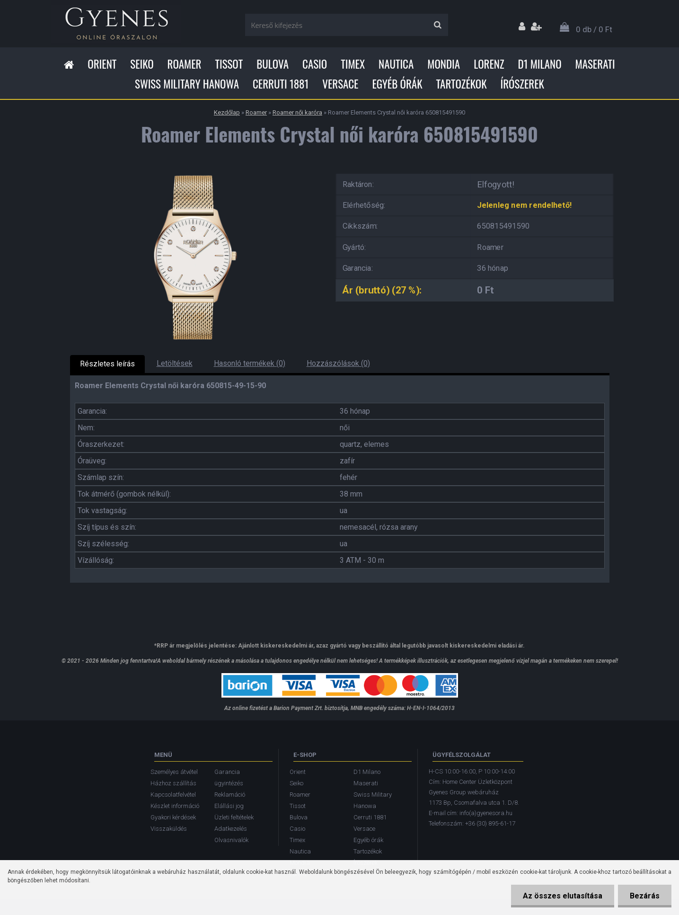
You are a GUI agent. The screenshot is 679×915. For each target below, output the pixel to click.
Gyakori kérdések (173, 817)
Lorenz (489, 64)
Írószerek (522, 84)
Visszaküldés (168, 828)
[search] (437, 25)
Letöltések (175, 363)
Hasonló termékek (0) (249, 363)
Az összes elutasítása (562, 895)
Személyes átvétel (174, 771)
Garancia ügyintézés (228, 777)
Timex (353, 64)
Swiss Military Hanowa (187, 84)
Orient (102, 64)
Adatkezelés (230, 828)
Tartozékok (461, 84)
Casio (314, 64)
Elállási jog (229, 805)
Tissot (229, 64)
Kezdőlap (227, 112)
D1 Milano (540, 64)
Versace (340, 84)
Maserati (595, 64)
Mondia (443, 64)
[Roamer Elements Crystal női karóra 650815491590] (195, 170)
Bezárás (645, 895)
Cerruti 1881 (281, 84)
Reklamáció (229, 794)
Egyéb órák (397, 84)
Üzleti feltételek (234, 817)
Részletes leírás (107, 363)
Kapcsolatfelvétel (173, 794)
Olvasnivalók (231, 840)
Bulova (272, 64)
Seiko (141, 64)
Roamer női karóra (297, 112)
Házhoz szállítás (173, 783)
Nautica (396, 64)
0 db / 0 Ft (594, 29)
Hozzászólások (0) (338, 363)
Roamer (185, 64)
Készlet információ (174, 805)
